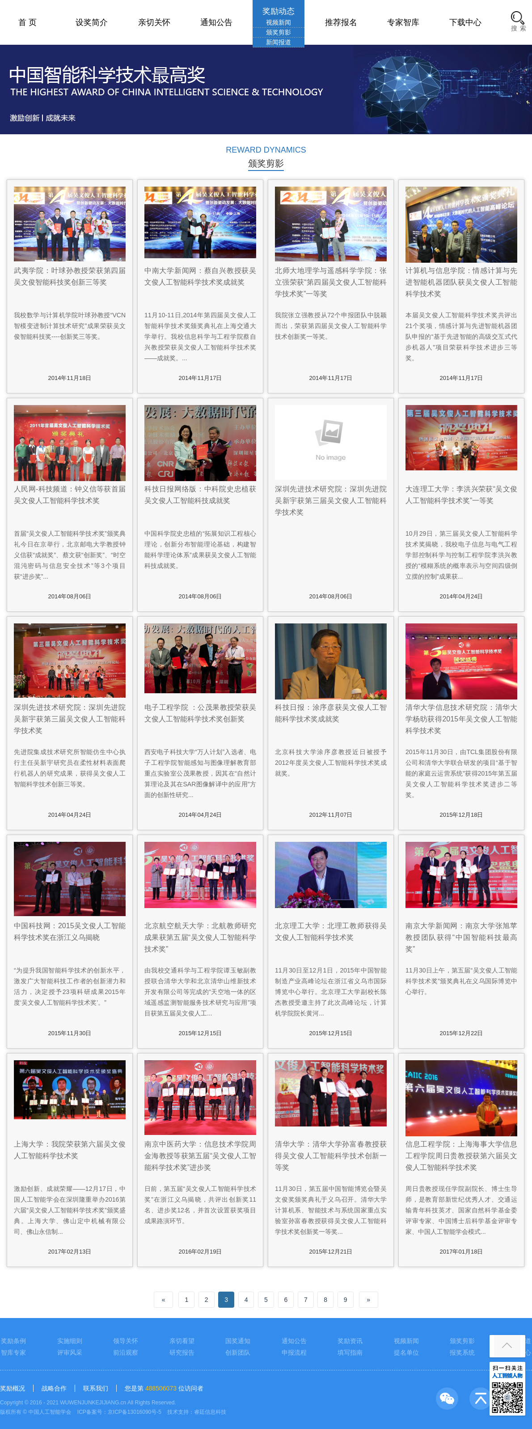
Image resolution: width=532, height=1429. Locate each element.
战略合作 (54, 1388)
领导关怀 (125, 1340)
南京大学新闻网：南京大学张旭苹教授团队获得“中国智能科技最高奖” (461, 937)
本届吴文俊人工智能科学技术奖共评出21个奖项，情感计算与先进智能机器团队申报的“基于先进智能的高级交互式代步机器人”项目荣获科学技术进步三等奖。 (461, 336)
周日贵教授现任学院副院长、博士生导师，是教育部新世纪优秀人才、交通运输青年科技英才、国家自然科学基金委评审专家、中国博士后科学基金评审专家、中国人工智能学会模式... (461, 1210)
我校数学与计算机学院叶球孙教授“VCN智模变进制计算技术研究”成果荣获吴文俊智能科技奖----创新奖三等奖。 (70, 325)
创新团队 (237, 1352)
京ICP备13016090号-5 (134, 1412)
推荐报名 (341, 22)
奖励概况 (12, 1388)
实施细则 (69, 1340)
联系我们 (95, 1388)
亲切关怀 (154, 22)
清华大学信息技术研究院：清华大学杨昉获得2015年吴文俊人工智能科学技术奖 (461, 719)
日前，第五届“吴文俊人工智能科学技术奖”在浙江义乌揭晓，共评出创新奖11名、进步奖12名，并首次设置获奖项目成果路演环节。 (200, 1204)
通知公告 (216, 22)
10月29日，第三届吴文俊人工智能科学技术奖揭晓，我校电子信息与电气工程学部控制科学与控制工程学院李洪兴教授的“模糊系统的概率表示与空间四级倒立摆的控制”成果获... (461, 555)
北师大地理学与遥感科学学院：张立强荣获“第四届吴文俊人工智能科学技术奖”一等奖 (331, 282)
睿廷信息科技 (210, 1412)
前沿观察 (125, 1352)
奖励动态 (278, 11)
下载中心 (465, 22)
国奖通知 (237, 1340)
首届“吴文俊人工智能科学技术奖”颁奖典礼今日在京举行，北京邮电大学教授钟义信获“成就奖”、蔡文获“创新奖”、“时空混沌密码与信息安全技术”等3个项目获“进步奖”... (70, 555)
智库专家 (13, 1352)
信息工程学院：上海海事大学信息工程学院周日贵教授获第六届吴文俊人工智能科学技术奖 (461, 1155)
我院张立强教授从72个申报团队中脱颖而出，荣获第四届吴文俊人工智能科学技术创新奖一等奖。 (331, 325)
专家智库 (403, 22)
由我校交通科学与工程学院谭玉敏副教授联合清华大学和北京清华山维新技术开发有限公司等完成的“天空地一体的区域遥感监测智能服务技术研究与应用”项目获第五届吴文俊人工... (200, 992)
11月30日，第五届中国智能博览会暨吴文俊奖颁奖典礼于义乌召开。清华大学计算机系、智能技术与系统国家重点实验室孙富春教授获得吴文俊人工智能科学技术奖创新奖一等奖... (331, 1210)
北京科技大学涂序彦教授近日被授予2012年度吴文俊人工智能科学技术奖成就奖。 (331, 762)
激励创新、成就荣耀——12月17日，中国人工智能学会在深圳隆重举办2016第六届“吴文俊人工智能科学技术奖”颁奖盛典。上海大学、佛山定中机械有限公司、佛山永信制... (70, 1210)
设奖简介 (92, 22)
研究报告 (181, 1352)
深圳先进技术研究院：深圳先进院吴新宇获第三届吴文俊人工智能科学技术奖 (331, 500)
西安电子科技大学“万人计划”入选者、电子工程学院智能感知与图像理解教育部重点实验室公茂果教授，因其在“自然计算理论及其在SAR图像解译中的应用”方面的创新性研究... (200, 773)
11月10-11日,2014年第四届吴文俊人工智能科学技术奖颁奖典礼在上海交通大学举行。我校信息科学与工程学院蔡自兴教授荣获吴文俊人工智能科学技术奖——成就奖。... (200, 336)
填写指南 (350, 1352)
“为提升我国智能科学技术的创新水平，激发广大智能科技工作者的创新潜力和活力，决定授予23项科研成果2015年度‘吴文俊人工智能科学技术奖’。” (70, 986)
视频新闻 (278, 22)
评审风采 (69, 1352)
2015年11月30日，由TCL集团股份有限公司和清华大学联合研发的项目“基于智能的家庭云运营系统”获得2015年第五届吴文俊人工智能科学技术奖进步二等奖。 (461, 773)
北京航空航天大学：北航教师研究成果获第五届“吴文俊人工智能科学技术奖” (200, 937)
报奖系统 (462, 1352)
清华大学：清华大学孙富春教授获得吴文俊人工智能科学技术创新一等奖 (331, 1155)
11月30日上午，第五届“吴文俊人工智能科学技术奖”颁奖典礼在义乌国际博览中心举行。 (461, 981)
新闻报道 (278, 42)
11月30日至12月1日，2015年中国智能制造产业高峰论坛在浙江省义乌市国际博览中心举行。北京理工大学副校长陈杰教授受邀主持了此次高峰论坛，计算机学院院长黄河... (331, 992)
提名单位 (406, 1352)
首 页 (27, 22)
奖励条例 (13, 1340)
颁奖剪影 (278, 32)
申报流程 (294, 1352)
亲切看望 (181, 1340)
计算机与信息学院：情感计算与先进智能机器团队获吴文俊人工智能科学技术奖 (461, 282)
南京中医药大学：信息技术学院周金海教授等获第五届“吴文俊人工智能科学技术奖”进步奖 (200, 1155)
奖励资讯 (350, 1340)
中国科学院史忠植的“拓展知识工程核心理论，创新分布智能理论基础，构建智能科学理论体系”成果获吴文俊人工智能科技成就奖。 (200, 549)
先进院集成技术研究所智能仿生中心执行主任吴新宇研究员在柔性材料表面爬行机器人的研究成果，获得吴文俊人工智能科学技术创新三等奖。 (70, 768)
